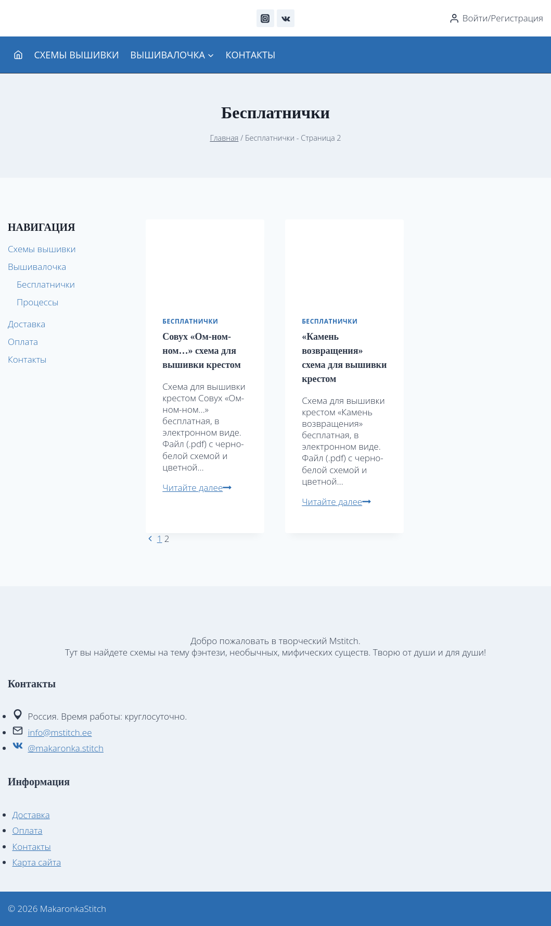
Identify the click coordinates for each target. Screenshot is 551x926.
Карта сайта (36, 862)
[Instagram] (265, 18)
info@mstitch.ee (60, 732)
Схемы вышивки (76, 54)
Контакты (251, 54)
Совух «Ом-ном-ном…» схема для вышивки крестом (201, 350)
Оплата (23, 342)
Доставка (26, 324)
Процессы (37, 302)
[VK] (285, 18)
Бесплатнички (190, 321)
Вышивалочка (37, 267)
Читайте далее (197, 487)
